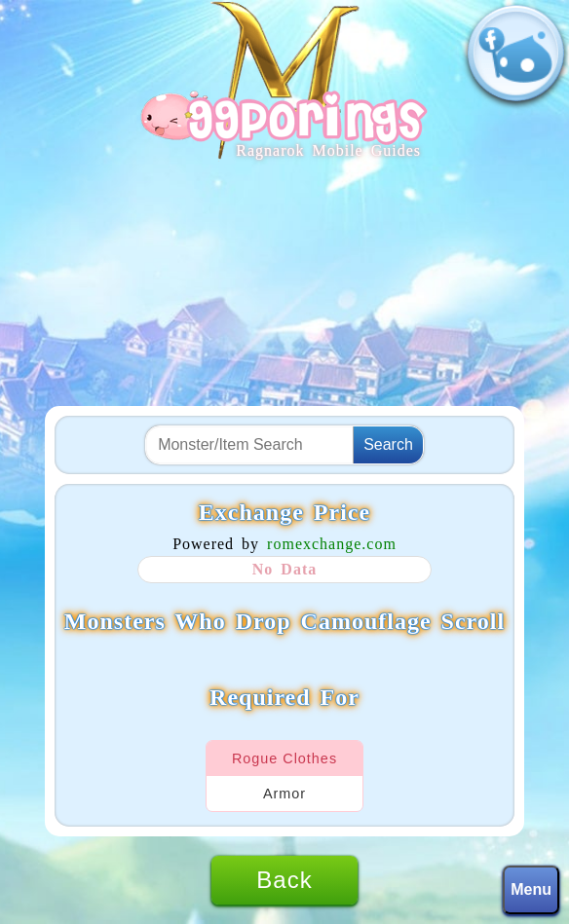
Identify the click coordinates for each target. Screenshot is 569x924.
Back (284, 880)
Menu (531, 889)
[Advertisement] (284, 284)
